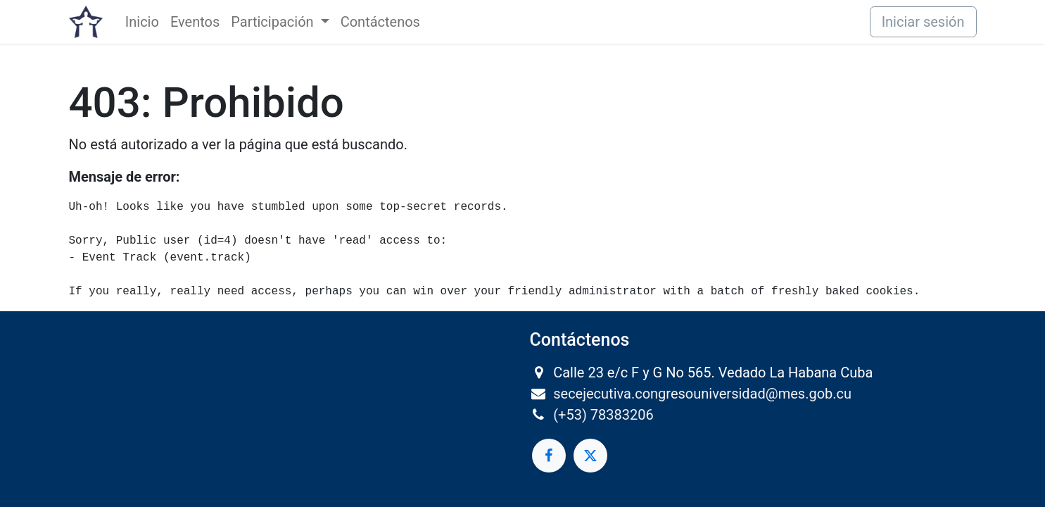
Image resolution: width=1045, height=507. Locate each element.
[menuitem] (142, 22)
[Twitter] (590, 455)
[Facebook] (549, 455)
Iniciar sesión (923, 21)
